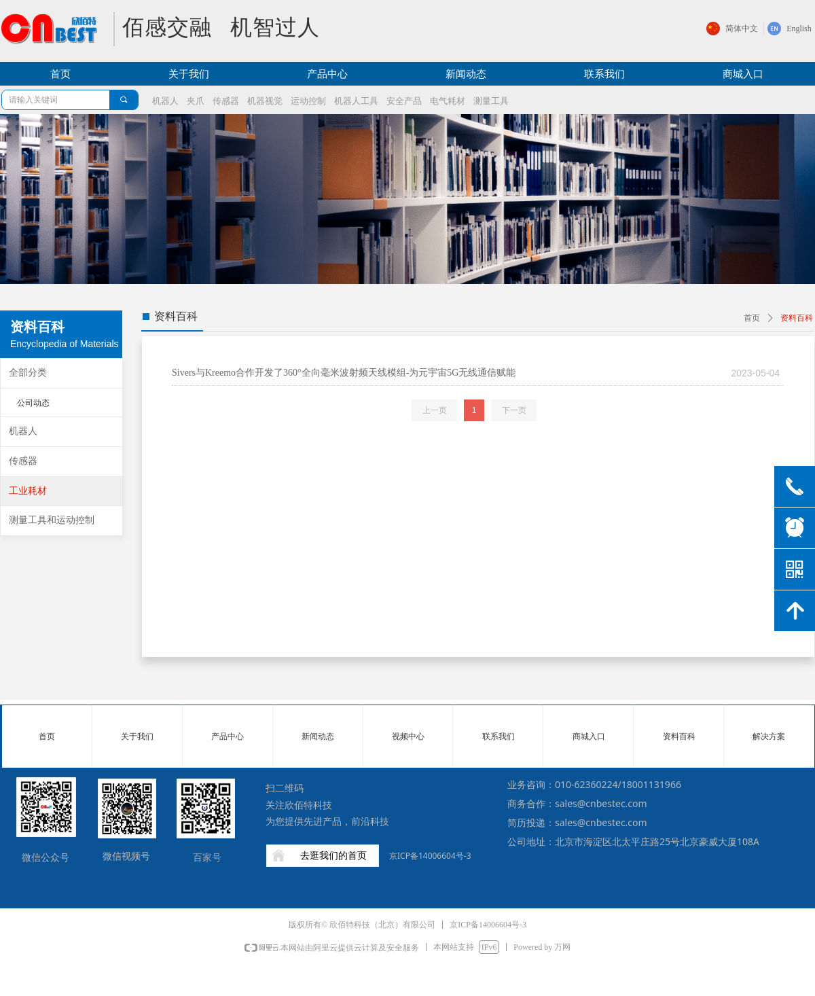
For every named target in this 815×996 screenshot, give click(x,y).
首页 (752, 318)
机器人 (23, 431)
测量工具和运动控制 (51, 520)
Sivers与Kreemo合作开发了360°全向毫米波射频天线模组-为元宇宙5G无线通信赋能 (343, 373)
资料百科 (796, 318)
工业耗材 (28, 491)
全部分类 (28, 373)
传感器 (23, 461)
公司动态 (33, 403)
